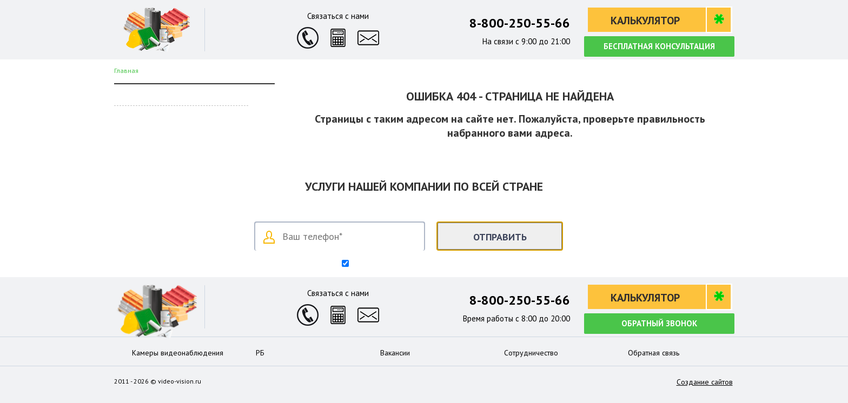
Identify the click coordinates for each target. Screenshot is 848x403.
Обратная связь (653, 353)
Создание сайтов (705, 382)
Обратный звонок (659, 323)
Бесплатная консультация (659, 46)
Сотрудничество (531, 353)
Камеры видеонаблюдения (177, 353)
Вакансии (395, 353)
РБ (260, 353)
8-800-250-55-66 (519, 23)
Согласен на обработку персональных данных (429, 264)
